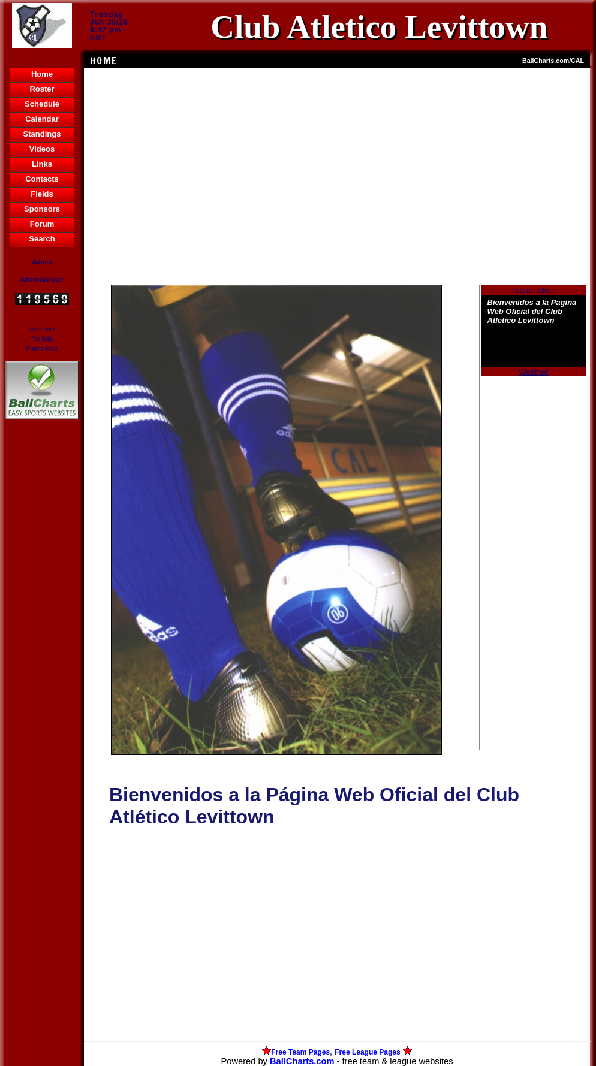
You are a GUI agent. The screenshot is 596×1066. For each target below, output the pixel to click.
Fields (42, 193)
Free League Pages (367, 1052)
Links (42, 163)
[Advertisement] (42, 628)
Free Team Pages (300, 1052)
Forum (42, 223)
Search (42, 238)
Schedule (42, 103)
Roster (41, 88)
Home (42, 74)
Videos (42, 148)
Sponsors (42, 208)
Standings (42, 133)
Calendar (42, 118)
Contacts (42, 178)
